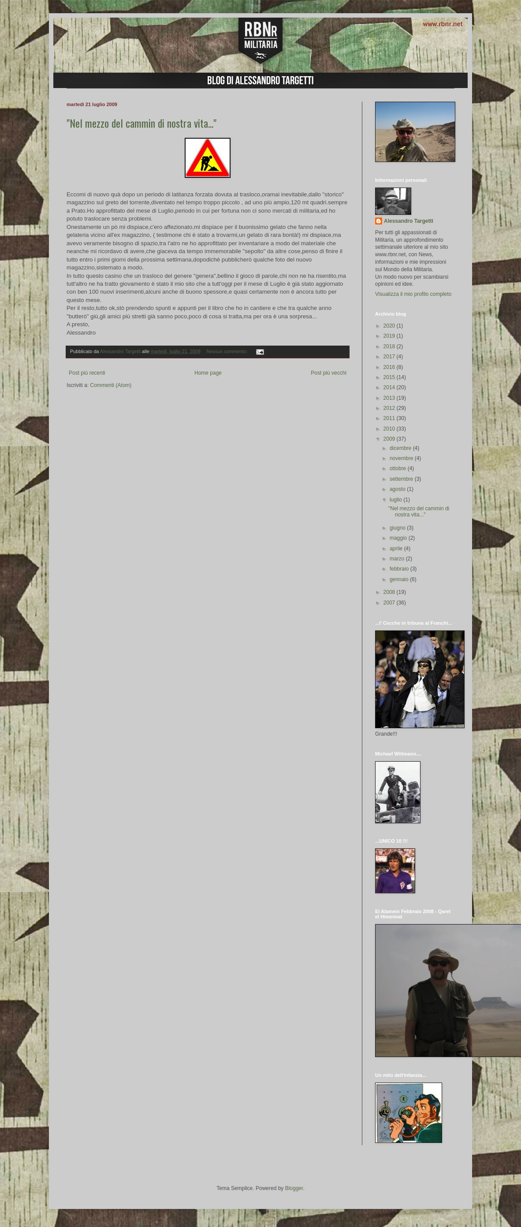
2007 (390, 603)
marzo (398, 559)
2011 (390, 418)
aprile (397, 548)
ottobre (399, 468)
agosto (398, 489)
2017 (390, 357)
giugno (398, 528)
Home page (208, 373)
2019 (390, 336)
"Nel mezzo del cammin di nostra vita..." (141, 123)
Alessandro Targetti (408, 221)
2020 (390, 326)
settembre (402, 479)
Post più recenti (87, 373)
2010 (390, 429)
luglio (396, 500)
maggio (399, 538)
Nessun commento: (228, 351)
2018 (390, 346)
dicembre (401, 448)
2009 (390, 439)
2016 (390, 367)
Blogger (294, 1188)
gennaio (400, 579)
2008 (390, 592)
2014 (390, 387)
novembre (402, 458)
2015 (390, 377)
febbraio (400, 569)
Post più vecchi (328, 373)
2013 (390, 398)
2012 (390, 408)
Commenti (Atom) (110, 385)
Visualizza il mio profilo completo (413, 294)
